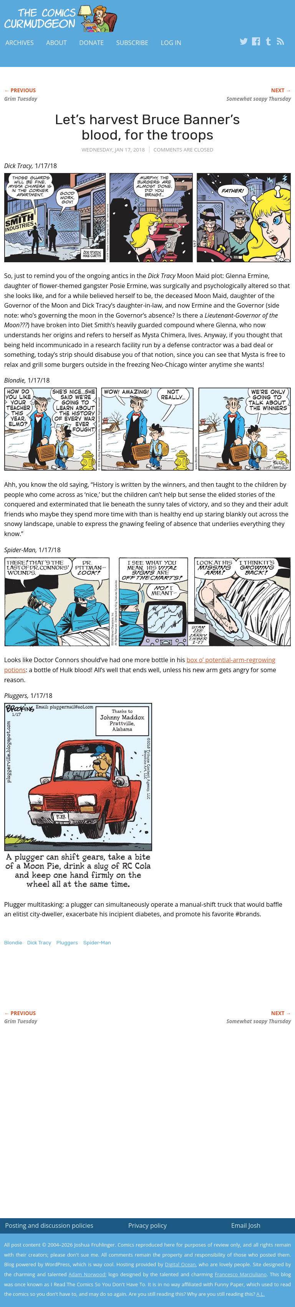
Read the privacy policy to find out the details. (226, 1259)
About (56, 42)
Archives (19, 42)
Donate (91, 42)
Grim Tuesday (20, 98)
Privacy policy (147, 1225)
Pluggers (67, 943)
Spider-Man (97, 943)
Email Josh (245, 1225)
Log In (171, 42)
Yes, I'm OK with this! (230, 1278)
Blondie (13, 943)
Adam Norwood (87, 1274)
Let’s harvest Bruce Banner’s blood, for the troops (147, 127)
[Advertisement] (94, 986)
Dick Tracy (39, 943)
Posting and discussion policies (49, 1225)
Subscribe (132, 42)
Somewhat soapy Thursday (258, 98)
